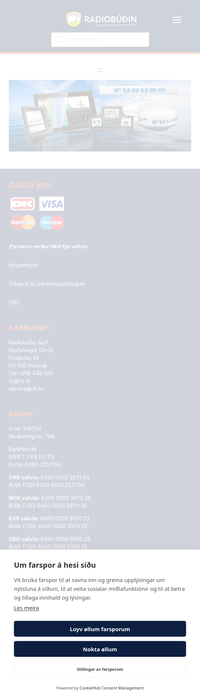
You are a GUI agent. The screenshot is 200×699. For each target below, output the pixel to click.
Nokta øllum (100, 649)
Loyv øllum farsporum (100, 629)
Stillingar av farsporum (100, 669)
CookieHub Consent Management (111, 688)
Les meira (26, 607)
